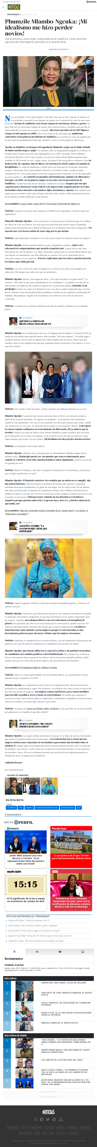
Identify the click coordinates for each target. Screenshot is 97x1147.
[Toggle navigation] (4, 7)
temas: (9, 804)
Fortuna (49, 1127)
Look (37, 1133)
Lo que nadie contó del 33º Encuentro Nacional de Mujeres (49, 203)
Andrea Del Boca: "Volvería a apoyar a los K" (29, 920)
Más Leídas (10, 978)
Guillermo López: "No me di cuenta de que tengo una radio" (36, 941)
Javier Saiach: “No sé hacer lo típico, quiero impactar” (33, 925)
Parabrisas (84, 1127)
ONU (20, 807)
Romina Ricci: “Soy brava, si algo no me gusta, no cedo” (34, 930)
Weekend (72, 1127)
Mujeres (29, 807)
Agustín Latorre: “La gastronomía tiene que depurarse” (33, 529)
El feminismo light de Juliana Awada (37, 667)
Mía (52, 1133)
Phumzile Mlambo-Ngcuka (47, 807)
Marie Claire (36, 1127)
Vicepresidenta (67, 807)
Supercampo (25, 1133)
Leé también (27, 318)
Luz (44, 1133)
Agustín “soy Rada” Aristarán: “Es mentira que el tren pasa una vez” (40, 935)
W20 (78, 807)
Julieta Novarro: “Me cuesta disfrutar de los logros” (36, 725)
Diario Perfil (13, 1127)
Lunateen (61, 1133)
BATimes (73, 1133)
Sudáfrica (11, 807)
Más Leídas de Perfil (15, 1035)
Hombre (60, 1127)
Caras (24, 1127)
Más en (18, 822)
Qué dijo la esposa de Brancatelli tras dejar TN (35, 322)
